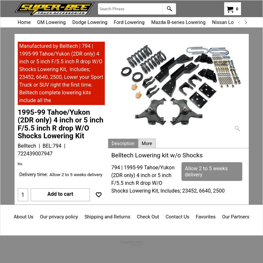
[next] (246, 22)
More (147, 143)
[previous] (239, 22)
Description (123, 143)
